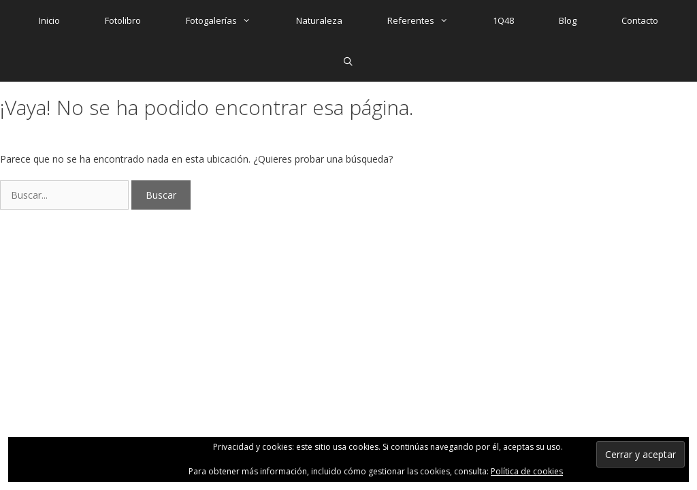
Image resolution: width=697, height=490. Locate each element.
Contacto (639, 20)
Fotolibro (123, 20)
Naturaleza (319, 20)
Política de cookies (527, 471)
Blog (568, 20)
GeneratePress (327, 263)
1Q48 (503, 20)
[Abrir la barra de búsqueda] (349, 61)
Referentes (428, 20)
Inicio (49, 20)
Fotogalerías (229, 20)
